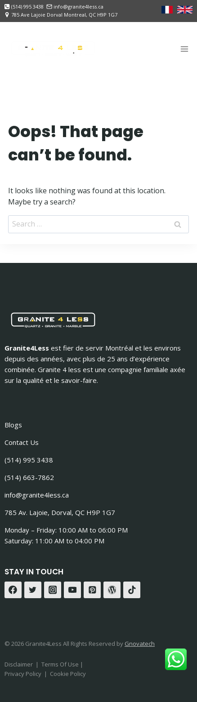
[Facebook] (13, 590)
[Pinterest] (92, 590)
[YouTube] (72, 590)
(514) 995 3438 (28, 459)
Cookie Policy (68, 674)
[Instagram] (52, 590)
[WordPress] (112, 590)
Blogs (13, 424)
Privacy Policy (22, 674)
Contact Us (21, 442)
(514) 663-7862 (29, 477)
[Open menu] (184, 49)
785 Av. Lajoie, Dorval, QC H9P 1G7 (59, 512)
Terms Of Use (60, 664)
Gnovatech (140, 644)
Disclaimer (18, 664)
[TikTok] (131, 590)
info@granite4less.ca (36, 494)
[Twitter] (32, 590)
